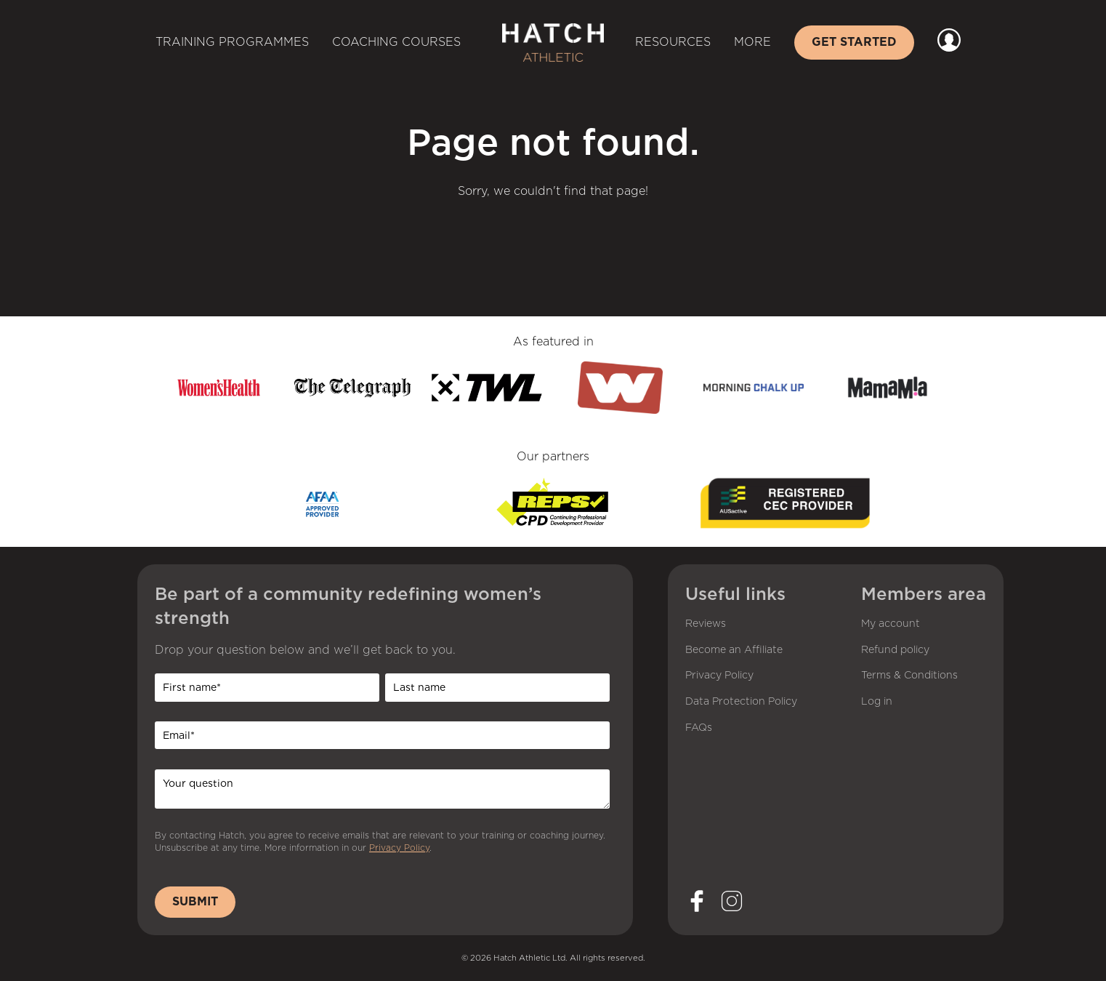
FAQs (698, 728)
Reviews (705, 624)
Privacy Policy (399, 848)
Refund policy (895, 650)
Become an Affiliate (734, 650)
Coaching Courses (396, 42)
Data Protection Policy (741, 702)
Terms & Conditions (909, 675)
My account (890, 624)
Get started (854, 42)
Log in (876, 702)
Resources (673, 42)
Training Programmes (232, 42)
